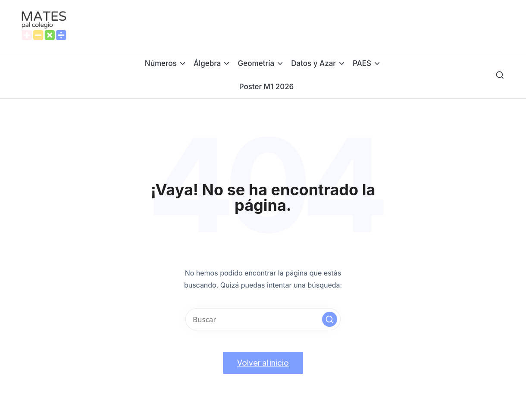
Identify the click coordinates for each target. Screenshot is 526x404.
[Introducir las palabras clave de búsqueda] (263, 319)
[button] (329, 319)
